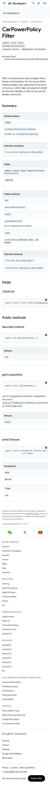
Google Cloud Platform (12, 753)
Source (5, 559)
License (14, 768)
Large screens (8, 616)
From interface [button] (24, 152)
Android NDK (7, 699)
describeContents (14, 207)
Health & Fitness (8, 592)
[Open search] (33, 3)
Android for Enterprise (11, 551)
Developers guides (10, 686)
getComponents (12, 221)
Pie (3, 671)
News (4, 564)
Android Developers (10, 22)
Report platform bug (10, 710)
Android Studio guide (11, 682)
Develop (24, 22)
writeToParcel (12, 239)
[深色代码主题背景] (46, 299)
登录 (45, 3)
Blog (4, 568)
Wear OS (6, 621)
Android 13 (6, 653)
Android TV (7, 633)
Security (5, 555)
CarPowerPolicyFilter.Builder (20, 129)
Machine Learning (9, 588)
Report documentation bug (13, 715)
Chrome (5, 745)
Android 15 (6, 645)
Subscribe (36, 778)
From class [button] (19, 260)
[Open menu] (4, 3)
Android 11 (6, 662)
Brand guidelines (27, 768)
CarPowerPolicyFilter (27, 134)
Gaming (5, 583)
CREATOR (9, 180)
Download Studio (9, 695)
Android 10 (6, 666)
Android (5, 546)
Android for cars (9, 629)
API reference (11, 13)
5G (3, 605)
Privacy (5, 601)
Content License (32, 514)
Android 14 (6, 649)
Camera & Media (9, 596)
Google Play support (10, 719)
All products (7, 758)
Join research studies (11, 723)
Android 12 (6, 658)
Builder (10, 88)
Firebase (5, 749)
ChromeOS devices (10, 625)
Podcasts (6, 572)
